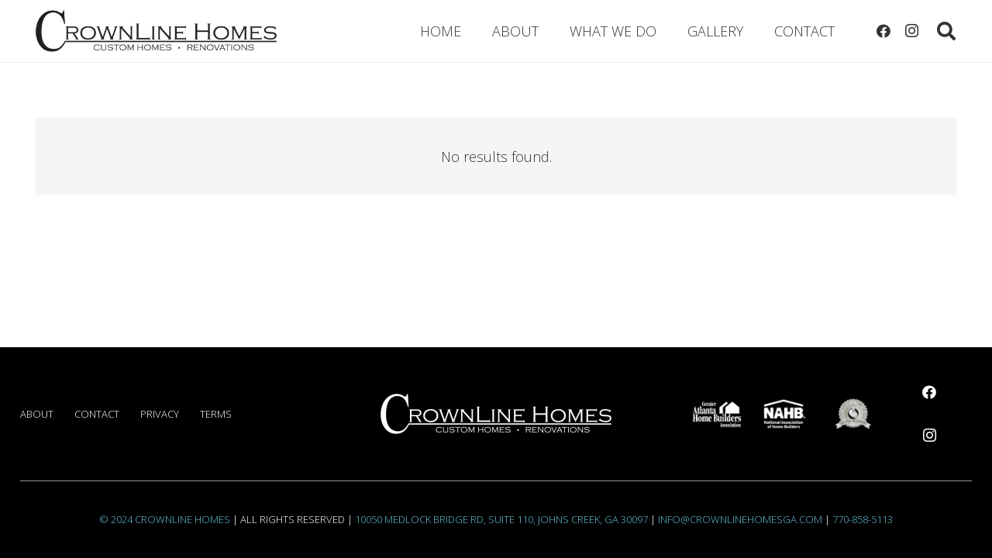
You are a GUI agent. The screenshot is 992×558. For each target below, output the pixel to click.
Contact (96, 414)
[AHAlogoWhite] (716, 413)
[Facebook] (883, 31)
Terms (216, 414)
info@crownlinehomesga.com (740, 519)
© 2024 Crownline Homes (164, 519)
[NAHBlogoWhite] (784, 413)
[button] (945, 31)
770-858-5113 (862, 519)
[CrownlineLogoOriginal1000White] (496, 413)
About (36, 414)
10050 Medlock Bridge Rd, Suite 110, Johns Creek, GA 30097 (501, 519)
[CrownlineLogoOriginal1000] (156, 31)
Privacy (159, 414)
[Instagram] (911, 31)
